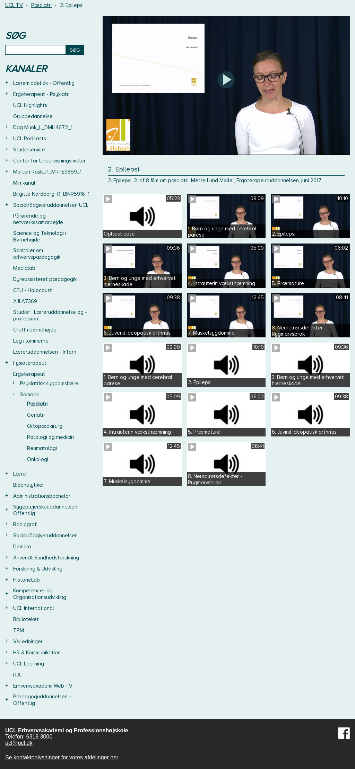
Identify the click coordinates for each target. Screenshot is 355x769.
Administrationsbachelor (41, 496)
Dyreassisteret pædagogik (45, 279)
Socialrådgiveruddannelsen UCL (50, 205)
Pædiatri (41, 5)
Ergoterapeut (29, 374)
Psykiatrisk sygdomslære (49, 383)
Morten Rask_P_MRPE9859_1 (47, 172)
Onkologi (37, 459)
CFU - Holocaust (32, 290)
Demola (22, 546)
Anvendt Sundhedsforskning (46, 558)
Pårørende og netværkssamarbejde (38, 219)
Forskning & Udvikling (37, 569)
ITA (17, 675)
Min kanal (24, 183)
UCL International (33, 608)
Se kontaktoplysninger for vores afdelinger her (61, 757)
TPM (18, 630)
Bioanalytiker (28, 485)
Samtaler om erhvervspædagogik (36, 253)
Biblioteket (26, 619)
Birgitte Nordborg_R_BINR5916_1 (51, 194)
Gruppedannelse (33, 116)
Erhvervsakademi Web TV (42, 686)
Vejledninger (28, 641)
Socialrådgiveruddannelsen (45, 535)
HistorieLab (26, 580)
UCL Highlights (30, 105)
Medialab (24, 268)
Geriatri (36, 415)
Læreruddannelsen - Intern (44, 352)
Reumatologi (42, 448)
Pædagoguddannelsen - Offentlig (42, 699)
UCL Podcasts (29, 138)
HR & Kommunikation (37, 652)
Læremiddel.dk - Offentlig (44, 83)
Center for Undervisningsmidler (49, 161)
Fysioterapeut (29, 363)
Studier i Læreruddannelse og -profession (50, 315)
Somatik (29, 394)
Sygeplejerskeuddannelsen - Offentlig (47, 510)
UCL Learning (28, 664)
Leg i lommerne (31, 341)
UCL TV (14, 5)
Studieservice (29, 150)
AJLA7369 (25, 301)
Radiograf (25, 524)
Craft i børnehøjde (35, 330)
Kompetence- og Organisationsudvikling (39, 593)
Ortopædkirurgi (45, 426)
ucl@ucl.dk (19, 743)
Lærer (20, 474)
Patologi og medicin (50, 437)
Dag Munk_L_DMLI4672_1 (42, 127)
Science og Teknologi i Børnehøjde (39, 236)
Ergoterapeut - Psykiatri (41, 94)
